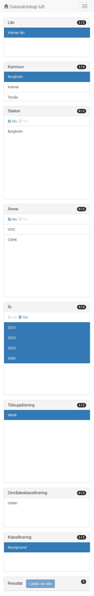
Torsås (13, 97)
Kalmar (13, 87)
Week (12, 415)
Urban (12, 503)
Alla (12, 121)
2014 (12, 327)
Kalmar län (16, 33)
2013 (12, 338)
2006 (12, 358)
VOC (11, 229)
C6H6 (12, 240)
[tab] (47, 584)
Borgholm (15, 77)
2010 (12, 348)
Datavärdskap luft (24, 6)
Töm (23, 317)
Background (17, 547)
